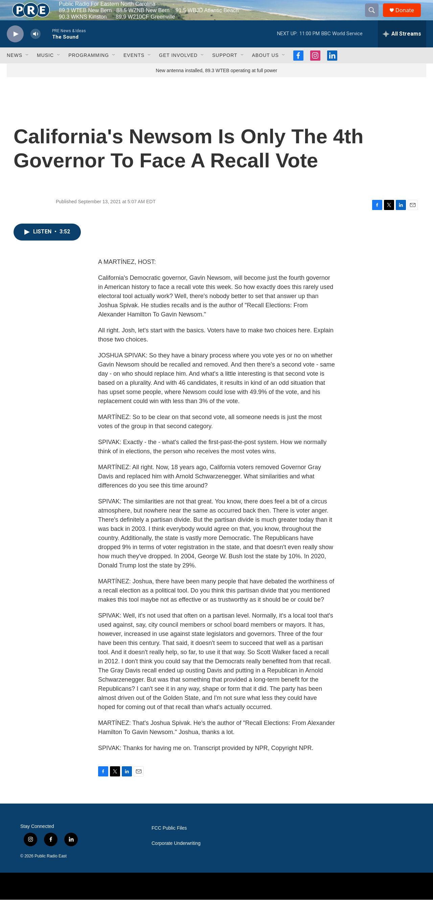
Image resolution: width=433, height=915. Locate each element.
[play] (15, 49)
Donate (408, 17)
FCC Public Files (169, 843)
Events (133, 70)
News (14, 70)
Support (224, 70)
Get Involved (178, 70)
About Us (265, 70)
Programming (88, 70)
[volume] (35, 49)
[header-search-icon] (375, 18)
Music (45, 70)
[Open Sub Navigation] (27, 70)
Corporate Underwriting (176, 858)
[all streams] (402, 49)
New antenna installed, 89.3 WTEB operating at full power (216, 85)
